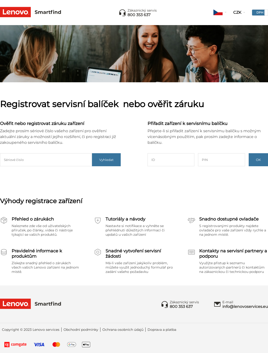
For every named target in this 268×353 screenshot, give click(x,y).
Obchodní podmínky (80, 329)
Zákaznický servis (142, 10)
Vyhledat (106, 160)
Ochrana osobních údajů (122, 329)
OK (258, 160)
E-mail (227, 302)
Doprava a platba (162, 329)
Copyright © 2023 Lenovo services (30, 329)
